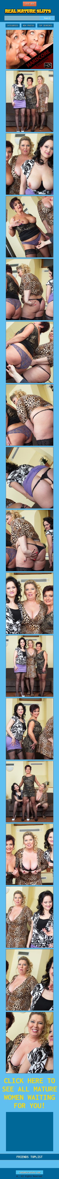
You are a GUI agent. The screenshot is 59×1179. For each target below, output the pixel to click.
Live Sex (29, 4)
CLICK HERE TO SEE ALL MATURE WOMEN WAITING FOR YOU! (29, 1093)
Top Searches (45, 25)
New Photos (28, 25)
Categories (12, 25)
